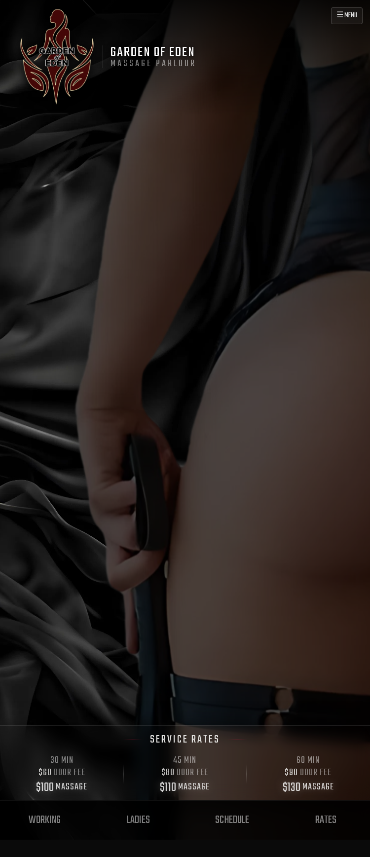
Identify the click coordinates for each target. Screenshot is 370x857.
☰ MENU (346, 15)
